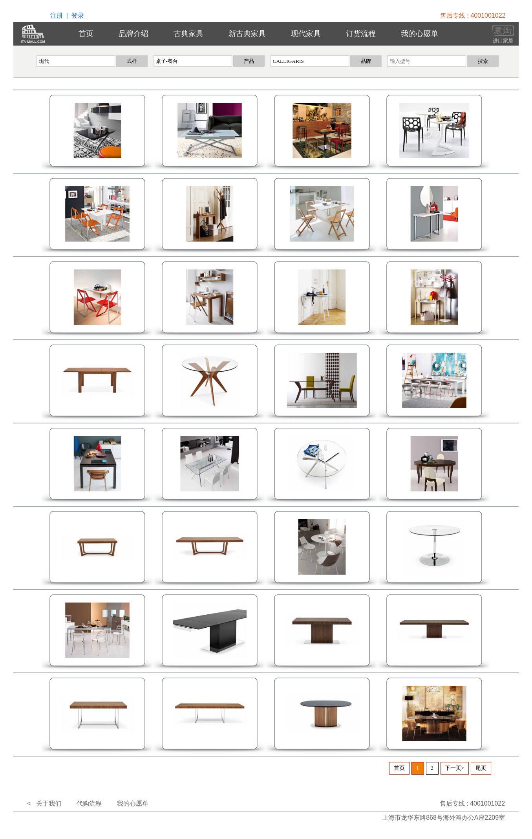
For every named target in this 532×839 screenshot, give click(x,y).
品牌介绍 (133, 33)
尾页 (480, 768)
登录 (77, 15)
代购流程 (89, 803)
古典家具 (188, 33)
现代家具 (306, 33)
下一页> (454, 768)
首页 (86, 33)
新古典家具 (247, 33)
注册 (56, 15)
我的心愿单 (419, 33)
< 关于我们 (44, 803)
